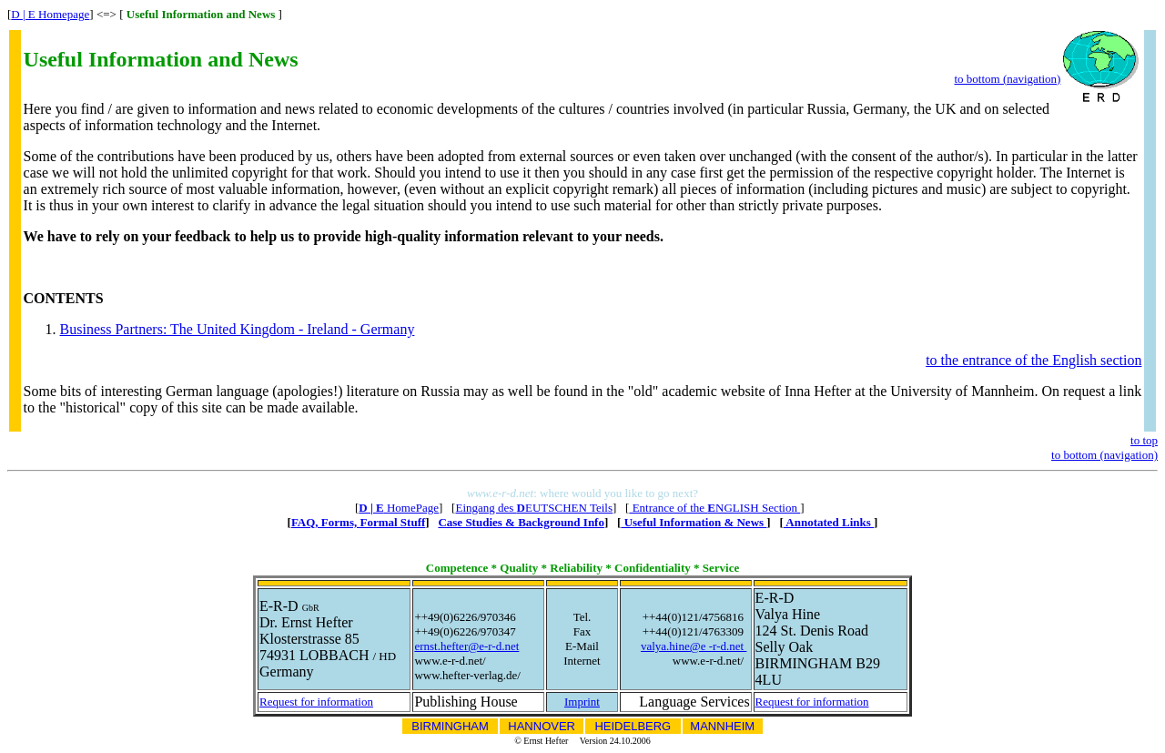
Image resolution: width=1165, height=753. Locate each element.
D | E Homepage (50, 14)
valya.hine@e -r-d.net (693, 646)
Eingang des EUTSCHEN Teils (534, 507)
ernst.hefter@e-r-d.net (466, 646)
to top (1144, 440)
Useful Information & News (693, 522)
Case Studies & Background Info (521, 522)
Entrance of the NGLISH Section (714, 507)
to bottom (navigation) (1007, 79)
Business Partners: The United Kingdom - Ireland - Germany (237, 329)
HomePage (399, 507)
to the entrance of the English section (1033, 360)
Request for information (316, 701)
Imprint (582, 701)
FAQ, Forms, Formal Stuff (358, 522)
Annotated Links (829, 522)
